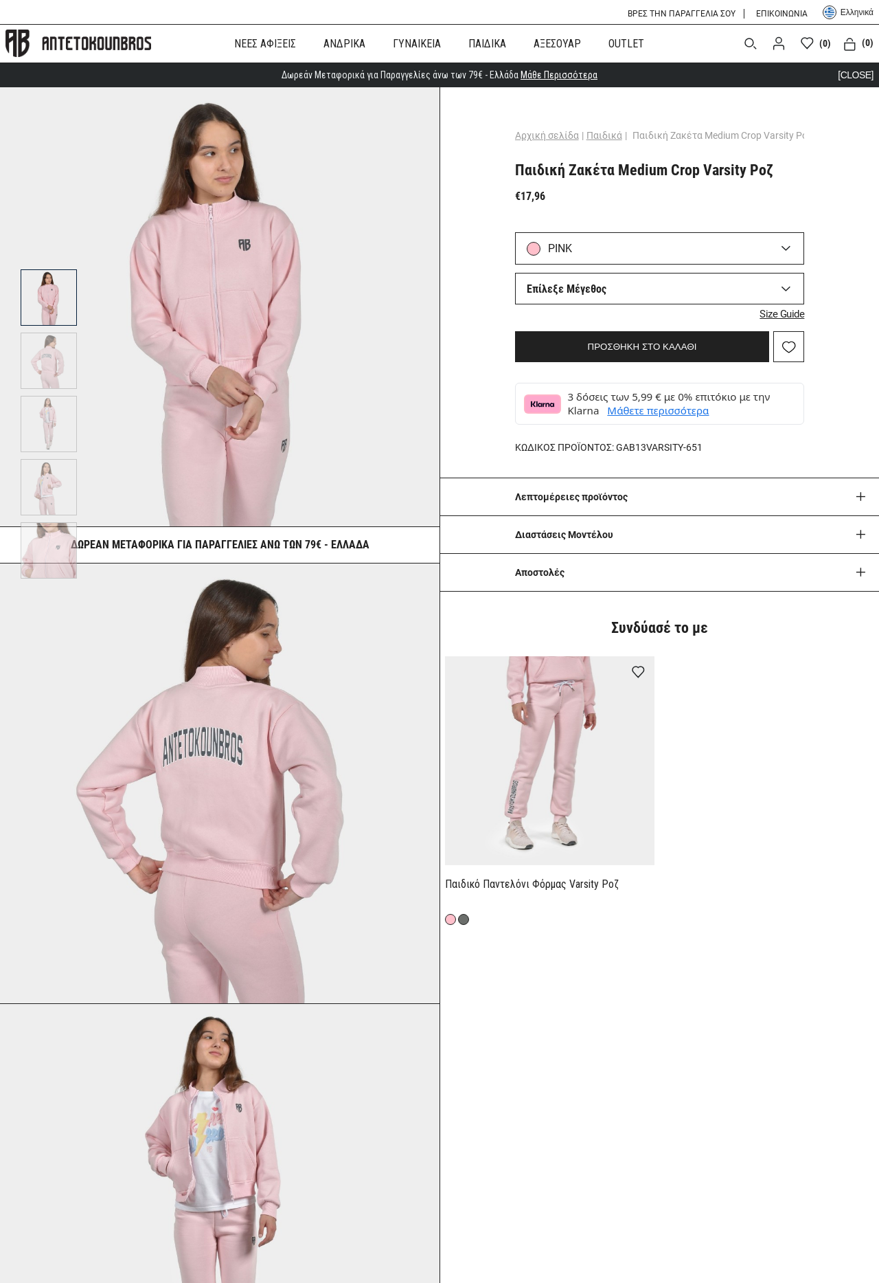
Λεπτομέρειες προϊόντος (571, 496)
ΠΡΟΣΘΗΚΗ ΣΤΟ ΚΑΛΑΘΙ (642, 347)
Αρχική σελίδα (547, 135)
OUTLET (626, 43)
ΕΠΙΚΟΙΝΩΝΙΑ (782, 14)
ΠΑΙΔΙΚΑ (487, 43)
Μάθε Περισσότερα (559, 74)
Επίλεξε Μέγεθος (566, 288)
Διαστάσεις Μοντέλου (564, 534)
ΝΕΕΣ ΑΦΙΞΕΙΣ (265, 43)
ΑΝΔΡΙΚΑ (344, 43)
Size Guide (782, 314)
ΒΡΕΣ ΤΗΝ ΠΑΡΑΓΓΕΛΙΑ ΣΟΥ (681, 14)
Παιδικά (604, 135)
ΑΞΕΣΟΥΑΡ (557, 43)
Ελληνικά (848, 12)
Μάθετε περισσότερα (658, 410)
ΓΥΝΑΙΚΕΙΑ (417, 43)
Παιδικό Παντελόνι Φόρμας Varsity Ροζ (532, 884)
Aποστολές (539, 572)
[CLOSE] (856, 74)
